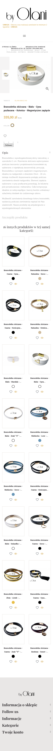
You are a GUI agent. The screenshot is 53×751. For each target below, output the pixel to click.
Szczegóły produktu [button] (14, 217)
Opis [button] (5, 152)
